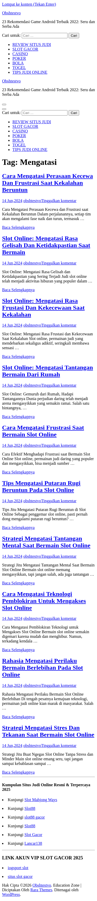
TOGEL (19, 67)
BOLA (18, 63)
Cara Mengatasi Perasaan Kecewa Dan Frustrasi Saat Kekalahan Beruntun (47, 183)
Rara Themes (41, 890)
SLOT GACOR (25, 49)
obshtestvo (32, 200)
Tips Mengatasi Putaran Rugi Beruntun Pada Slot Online (41, 486)
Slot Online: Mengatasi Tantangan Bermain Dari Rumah (47, 371)
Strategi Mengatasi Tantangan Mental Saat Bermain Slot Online (46, 542)
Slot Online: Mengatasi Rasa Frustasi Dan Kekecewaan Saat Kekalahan (43, 307)
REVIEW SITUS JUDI (31, 44)
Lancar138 (33, 843)
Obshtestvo (11, 13)
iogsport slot (18, 868)
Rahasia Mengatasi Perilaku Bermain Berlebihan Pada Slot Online (42, 667)
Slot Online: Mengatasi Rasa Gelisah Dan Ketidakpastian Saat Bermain (46, 245)
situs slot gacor (20, 876)
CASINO (20, 54)
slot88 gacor (34, 817)
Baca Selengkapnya (18, 227)
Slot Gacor (33, 834)
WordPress (11, 894)
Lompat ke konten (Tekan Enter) (29, 4)
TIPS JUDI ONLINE (29, 72)
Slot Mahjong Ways (40, 800)
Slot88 (29, 808)
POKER (19, 58)
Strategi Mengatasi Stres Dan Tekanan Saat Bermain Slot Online (48, 731)
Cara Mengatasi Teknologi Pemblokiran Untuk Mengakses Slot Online (44, 601)
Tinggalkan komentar (59, 200)
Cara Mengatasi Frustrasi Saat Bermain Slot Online (43, 431)
